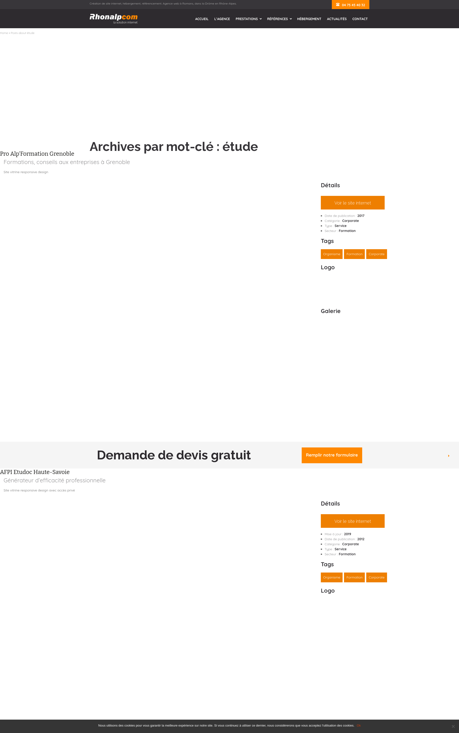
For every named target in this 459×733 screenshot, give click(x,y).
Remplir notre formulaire (332, 455)
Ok (359, 725)
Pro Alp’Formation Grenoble (37, 153)
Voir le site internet (352, 202)
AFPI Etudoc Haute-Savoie (35, 472)
